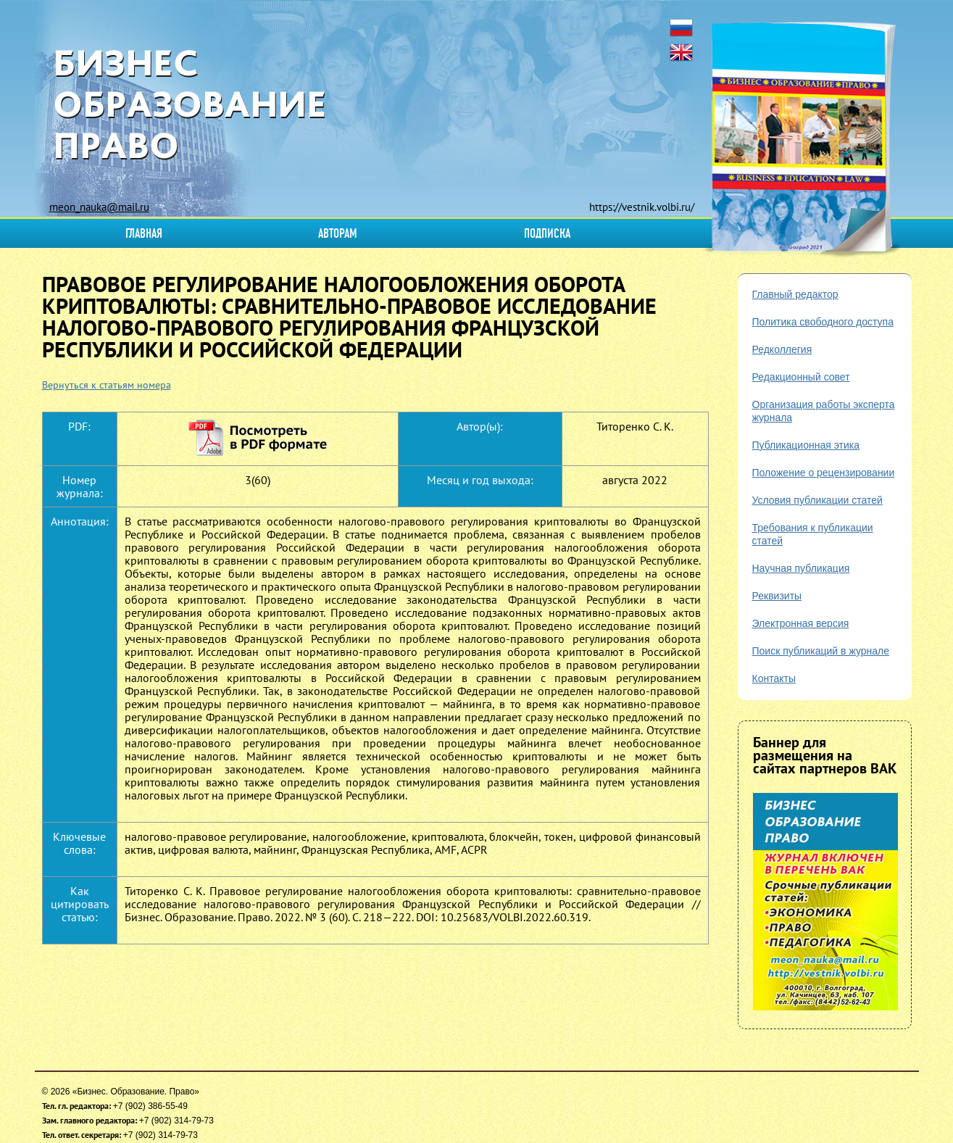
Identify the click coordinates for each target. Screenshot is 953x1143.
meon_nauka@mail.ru (99, 207)
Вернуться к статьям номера (106, 384)
